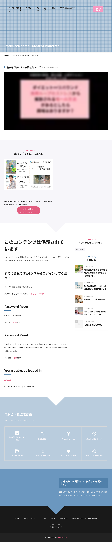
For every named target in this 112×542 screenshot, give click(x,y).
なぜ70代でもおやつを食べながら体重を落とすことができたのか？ (95, 273)
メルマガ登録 (28, 209)
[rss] (59, 526)
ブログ (45, 8)
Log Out (7, 379)
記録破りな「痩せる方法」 (96, 302)
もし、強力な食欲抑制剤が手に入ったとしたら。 (95, 316)
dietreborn (14, 9)
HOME (20, 9)
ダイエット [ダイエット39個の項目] (81, 250)
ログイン (28, 287)
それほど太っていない (94, 327)
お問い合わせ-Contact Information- (67, 8)
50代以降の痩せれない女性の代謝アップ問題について (95, 289)
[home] (53, 526)
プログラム (38, 8)
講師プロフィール (29, 8)
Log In (14, 322)
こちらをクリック (36, 293)
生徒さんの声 (52, 8)
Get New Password (12, 315)
